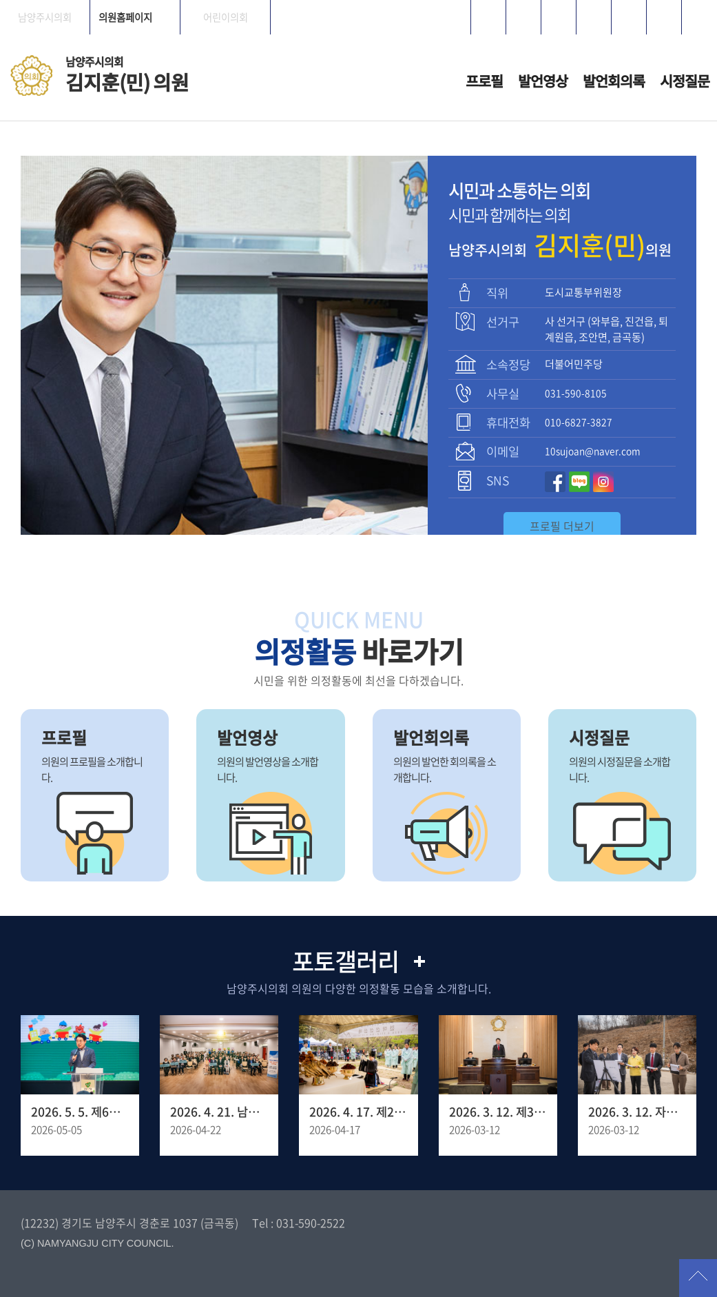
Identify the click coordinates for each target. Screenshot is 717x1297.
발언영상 (543, 81)
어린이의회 (225, 17)
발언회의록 (614, 81)
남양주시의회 (45, 17)
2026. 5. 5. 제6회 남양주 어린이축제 (80, 1112)
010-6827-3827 (578, 422)
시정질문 (684, 81)
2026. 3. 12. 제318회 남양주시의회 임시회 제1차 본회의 (498, 1112)
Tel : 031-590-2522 (298, 1222)
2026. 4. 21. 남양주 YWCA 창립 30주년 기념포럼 (219, 1112)
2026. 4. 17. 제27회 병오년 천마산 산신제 (358, 1112)
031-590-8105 (576, 393)
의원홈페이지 (125, 17)
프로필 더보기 (562, 526)
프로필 (484, 81)
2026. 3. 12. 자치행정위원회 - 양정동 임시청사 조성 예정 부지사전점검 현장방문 (637, 1112)
